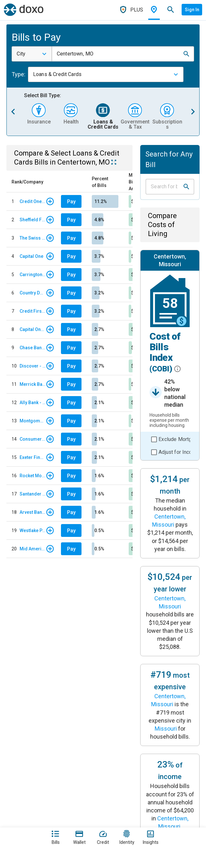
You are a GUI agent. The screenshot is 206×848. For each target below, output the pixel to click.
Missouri (166, 728)
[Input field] (164, 186)
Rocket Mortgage (33, 475)
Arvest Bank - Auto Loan (33, 512)
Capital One (31, 256)
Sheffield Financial (33, 219)
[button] (186, 54)
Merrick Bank (33, 384)
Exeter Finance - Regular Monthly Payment (33, 457)
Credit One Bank (33, 201)
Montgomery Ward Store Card (33, 420)
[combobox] (32, 54)
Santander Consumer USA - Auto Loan (33, 493)
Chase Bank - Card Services (33, 347)
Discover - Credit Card (33, 366)
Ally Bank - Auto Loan (33, 402)
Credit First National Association (33, 311)
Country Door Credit (33, 292)
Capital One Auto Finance (33, 329)
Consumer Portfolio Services (33, 439)
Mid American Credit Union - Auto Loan (33, 548)
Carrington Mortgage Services (33, 274)
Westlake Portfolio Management (33, 530)
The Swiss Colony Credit (33, 238)
